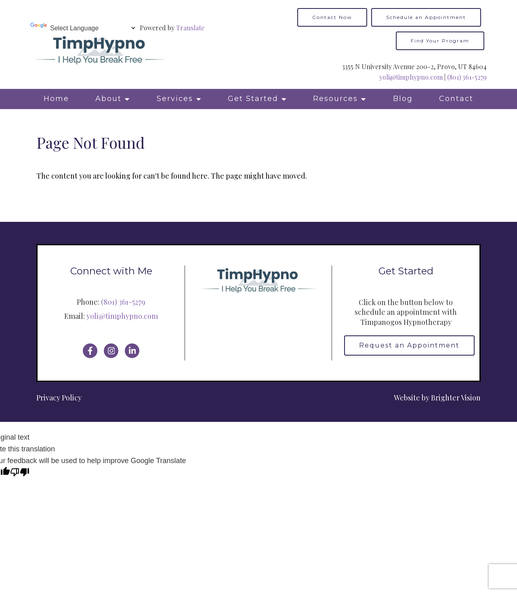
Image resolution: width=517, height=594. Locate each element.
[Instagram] (111, 350)
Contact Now (332, 17)
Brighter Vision (456, 397)
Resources (335, 98)
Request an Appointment (409, 345)
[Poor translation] (19, 473)
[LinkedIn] (132, 350)
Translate (190, 27)
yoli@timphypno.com (411, 77)
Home (56, 98)
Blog (403, 98)
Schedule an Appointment (426, 17)
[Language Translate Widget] (92, 28)
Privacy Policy (59, 397)
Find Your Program (440, 41)
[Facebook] (90, 350)
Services (175, 98)
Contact (456, 98)
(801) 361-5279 (467, 77)
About (108, 98)
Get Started (253, 98)
